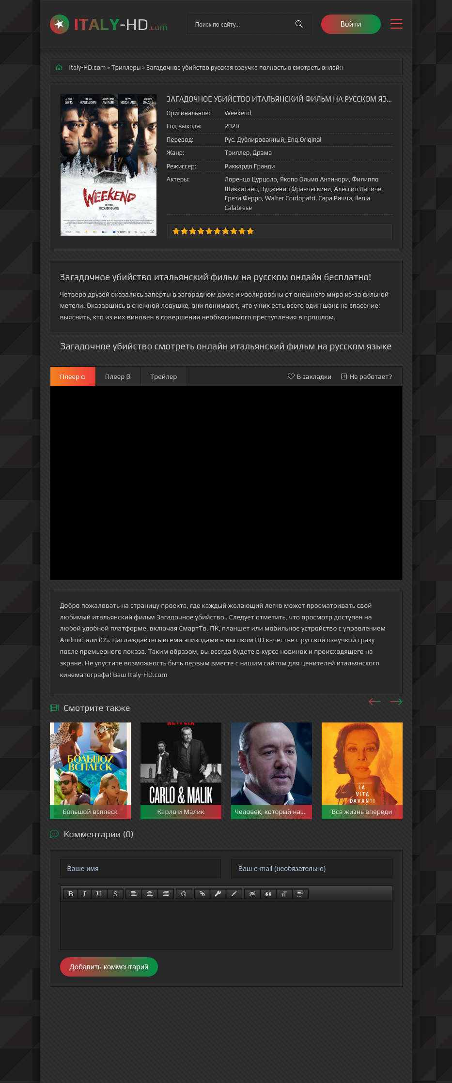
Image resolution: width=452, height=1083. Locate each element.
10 (250, 231)
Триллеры (126, 67)
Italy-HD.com (87, 67)
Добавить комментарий (109, 967)
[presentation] (375, 700)
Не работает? (366, 376)
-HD (121, 24)
